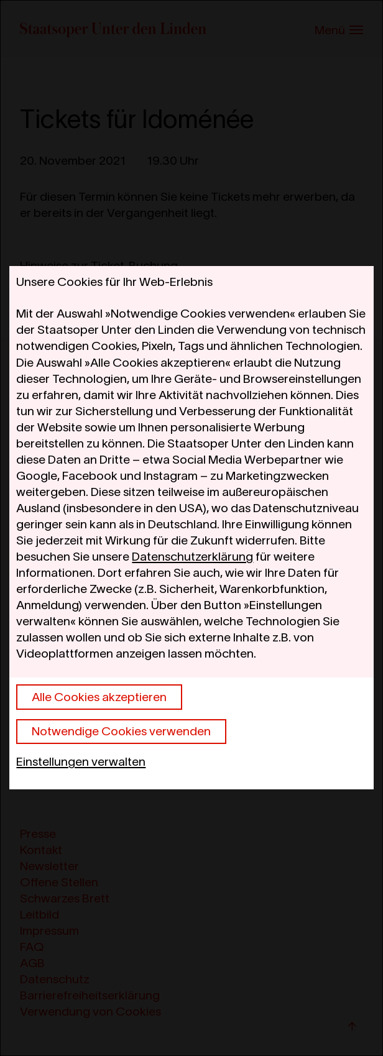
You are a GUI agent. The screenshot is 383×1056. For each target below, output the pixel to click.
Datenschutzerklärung (192, 556)
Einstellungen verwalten (80, 761)
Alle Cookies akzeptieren (99, 697)
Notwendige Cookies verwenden (121, 731)
